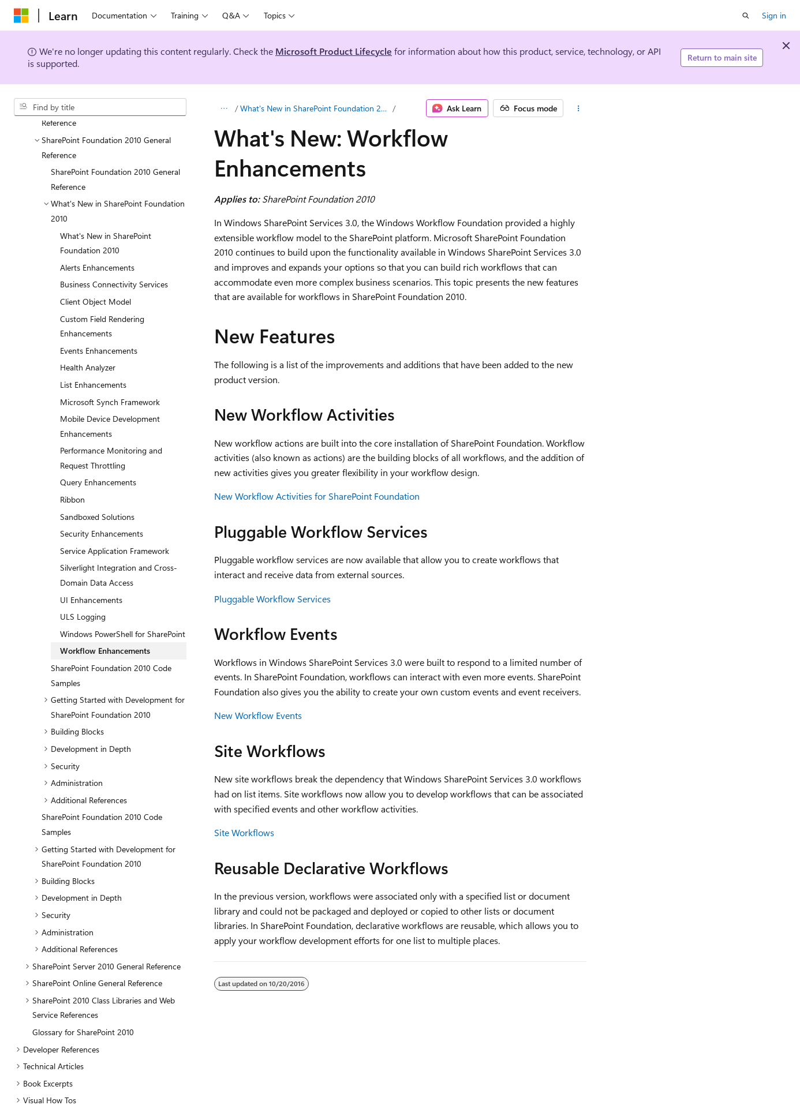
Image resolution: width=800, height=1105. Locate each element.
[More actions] (578, 108)
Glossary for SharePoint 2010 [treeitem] (83, 984)
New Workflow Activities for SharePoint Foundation (317, 496)
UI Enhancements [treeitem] (91, 551)
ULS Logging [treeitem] (83, 568)
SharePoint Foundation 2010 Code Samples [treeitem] (111, 627)
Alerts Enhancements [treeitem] (97, 219)
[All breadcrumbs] (224, 108)
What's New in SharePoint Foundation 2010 (315, 108)
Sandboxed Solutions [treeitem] (97, 468)
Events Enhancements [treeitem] (98, 302)
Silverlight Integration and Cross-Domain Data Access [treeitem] (118, 527)
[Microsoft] (21, 15)
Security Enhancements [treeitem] (101, 485)
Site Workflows (244, 832)
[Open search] (745, 15)
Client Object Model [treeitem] (95, 253)
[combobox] (100, 107)
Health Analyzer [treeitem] (87, 319)
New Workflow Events (258, 715)
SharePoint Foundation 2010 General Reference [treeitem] (115, 131)
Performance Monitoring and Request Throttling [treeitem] (111, 410)
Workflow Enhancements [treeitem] (105, 602)
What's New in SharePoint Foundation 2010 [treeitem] (105, 195)
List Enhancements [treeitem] (93, 336)
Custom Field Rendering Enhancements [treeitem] (102, 278)
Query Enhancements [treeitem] (98, 434)
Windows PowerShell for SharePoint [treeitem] (122, 585)
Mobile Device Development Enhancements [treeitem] (110, 378)
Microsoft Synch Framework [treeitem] (110, 354)
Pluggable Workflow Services (272, 599)
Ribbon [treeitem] (72, 451)
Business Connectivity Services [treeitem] (114, 236)
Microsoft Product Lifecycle (333, 51)
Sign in (774, 15)
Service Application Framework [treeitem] (114, 502)
